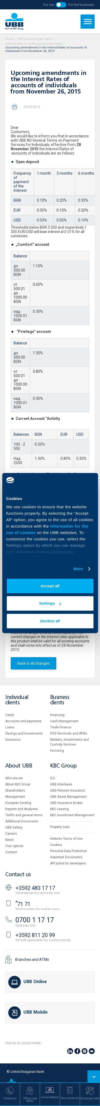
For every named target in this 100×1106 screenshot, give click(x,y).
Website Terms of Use (66, 839)
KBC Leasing (59, 809)
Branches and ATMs (32, 959)
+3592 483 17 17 (35, 888)
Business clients (59, 700)
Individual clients (16, 700)
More (78, 568)
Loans (9, 727)
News (9, 840)
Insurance (12, 740)
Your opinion (14, 846)
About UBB (18, 766)
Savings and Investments (24, 733)
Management (15, 797)
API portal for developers (68, 863)
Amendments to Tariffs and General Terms (34, 44)
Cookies (56, 845)
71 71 (22, 904)
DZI (52, 778)
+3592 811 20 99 (35, 935)
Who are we (14, 778)
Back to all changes (33, 663)
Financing (57, 715)
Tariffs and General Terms (34, 39)
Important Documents (66, 857)
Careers (11, 834)
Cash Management (64, 721)
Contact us (18, 874)
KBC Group (63, 766)
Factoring (57, 751)
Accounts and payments (23, 721)
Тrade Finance (60, 727)
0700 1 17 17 (34, 920)
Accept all (50, 586)
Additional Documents (21, 821)
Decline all (50, 621)
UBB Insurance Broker (66, 803)
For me (48, 5)
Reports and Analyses (21, 809)
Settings (50, 603)
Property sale (59, 827)
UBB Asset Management (68, 797)
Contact (11, 852)
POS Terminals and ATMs (68, 733)
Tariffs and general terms (24, 815)
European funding (18, 803)
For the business (81, 5)
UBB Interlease (61, 784)
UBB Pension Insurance (67, 790)
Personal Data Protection (68, 851)
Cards (9, 715)
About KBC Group (17, 784)
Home (9, 39)
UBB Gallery (14, 827)
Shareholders (15, 790)
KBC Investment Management (72, 815)
